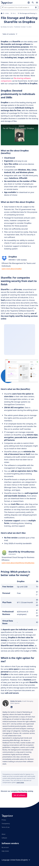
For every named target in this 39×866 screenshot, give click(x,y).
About (3, 834)
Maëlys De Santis (8, 27)
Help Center (5, 851)
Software (4, 838)
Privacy (4, 820)
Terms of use (5, 827)
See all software (19, 795)
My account (5, 847)
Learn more (20, 782)
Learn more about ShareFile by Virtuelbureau (18, 563)
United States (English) (20, 860)
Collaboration (7, 13)
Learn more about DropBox (12, 269)
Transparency (6, 823)
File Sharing (15, 13)
